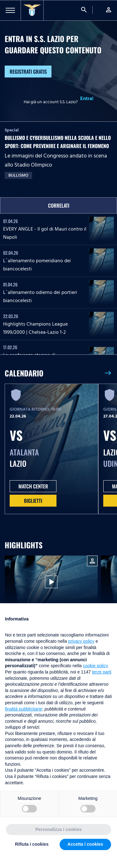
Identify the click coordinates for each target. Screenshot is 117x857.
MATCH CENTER (33, 486)
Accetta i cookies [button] (85, 844)
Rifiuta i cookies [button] (31, 844)
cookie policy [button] (95, 665)
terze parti (101, 671)
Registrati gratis (28, 71)
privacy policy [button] (81, 641)
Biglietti (33, 500)
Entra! (87, 98)
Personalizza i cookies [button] (58, 829)
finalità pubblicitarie (23, 708)
